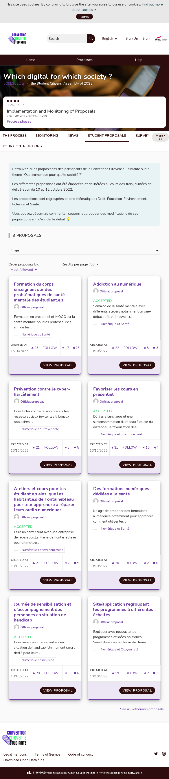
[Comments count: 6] (76, 673)
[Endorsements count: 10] (146, 447)
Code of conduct (80, 754)
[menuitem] (110, 38)
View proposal (59, 365)
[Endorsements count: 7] (67, 563)
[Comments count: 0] (155, 563)
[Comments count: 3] (155, 348)
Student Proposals (107, 135)
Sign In (147, 38)
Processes (84, 59)
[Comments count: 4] (156, 447)
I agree (85, 16)
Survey (142, 135)
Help (138, 59)
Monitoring (47, 135)
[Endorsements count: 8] (146, 348)
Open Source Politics (83, 773)
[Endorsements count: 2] (146, 563)
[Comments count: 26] (76, 348)
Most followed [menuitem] (21, 269)
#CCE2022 (14, 83)
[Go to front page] (18, 38)
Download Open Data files (23, 760)
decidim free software (126, 773)
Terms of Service (47, 754)
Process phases (19, 121)
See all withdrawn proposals (142, 709)
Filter (84, 250)
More (160, 136)
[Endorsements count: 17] (65, 348)
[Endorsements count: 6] (67, 673)
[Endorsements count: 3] (67, 447)
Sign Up (131, 38)
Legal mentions (15, 754)
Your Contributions (22, 146)
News (73, 135)
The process (15, 135)
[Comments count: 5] (76, 447)
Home (30, 59)
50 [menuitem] (92, 264)
